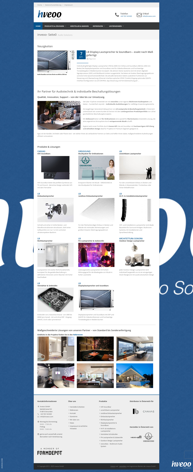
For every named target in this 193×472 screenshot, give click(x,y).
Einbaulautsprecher (108, 416)
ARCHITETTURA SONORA (137, 239)
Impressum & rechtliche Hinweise (78, 427)
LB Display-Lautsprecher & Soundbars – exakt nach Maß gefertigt (119, 53)
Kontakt (73, 413)
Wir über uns (74, 420)
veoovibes (122, 466)
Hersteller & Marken (77, 407)
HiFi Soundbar (106, 407)
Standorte (73, 416)
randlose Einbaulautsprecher (111, 413)
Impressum (68, 5)
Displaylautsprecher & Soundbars (109, 424)
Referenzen (78, 334)
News (72, 423)
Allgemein (92, 59)
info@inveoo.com (46, 416)
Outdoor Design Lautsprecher (111, 440)
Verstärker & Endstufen (109, 434)
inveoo (113, 466)
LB (96, 194)
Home (39, 5)
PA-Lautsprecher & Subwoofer (112, 437)
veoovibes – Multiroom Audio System (111, 445)
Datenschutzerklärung (53, 5)
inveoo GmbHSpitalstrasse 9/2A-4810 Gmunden (46, 409)
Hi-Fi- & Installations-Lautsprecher (108, 429)
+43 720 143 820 (46, 414)
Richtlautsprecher (107, 420)
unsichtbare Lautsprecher (110, 410)
